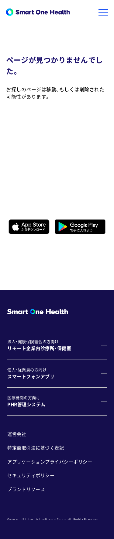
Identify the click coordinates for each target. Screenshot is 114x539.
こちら (94, 256)
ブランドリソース (26, 489)
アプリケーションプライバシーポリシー (49, 462)
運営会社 (16, 434)
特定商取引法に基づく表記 (35, 448)
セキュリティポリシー (30, 475)
